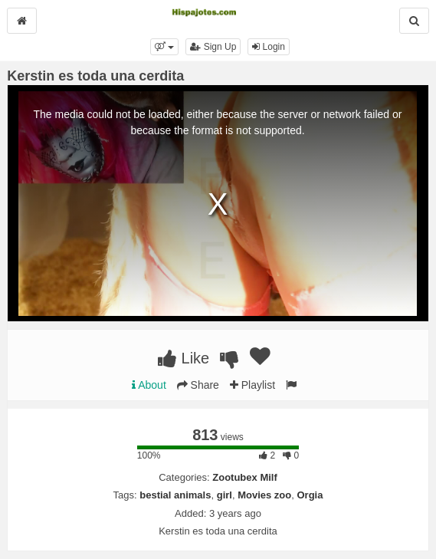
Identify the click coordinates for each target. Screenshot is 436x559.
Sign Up (213, 46)
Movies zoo (264, 495)
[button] (164, 46)
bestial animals (175, 495)
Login (268, 46)
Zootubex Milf (244, 477)
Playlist (252, 385)
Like (183, 358)
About (149, 385)
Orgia (310, 495)
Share (198, 385)
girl (224, 495)
